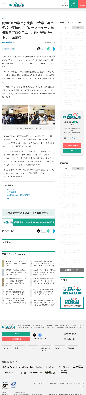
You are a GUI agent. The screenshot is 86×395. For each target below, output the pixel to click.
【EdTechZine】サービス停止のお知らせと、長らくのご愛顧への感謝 (16, 263)
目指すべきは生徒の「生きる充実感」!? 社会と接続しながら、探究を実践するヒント (71, 252)
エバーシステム (12, 198)
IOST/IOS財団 (11, 192)
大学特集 (71, 348)
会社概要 (69, 383)
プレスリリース (12, 189)
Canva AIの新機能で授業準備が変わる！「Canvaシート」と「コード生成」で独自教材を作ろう (73, 87)
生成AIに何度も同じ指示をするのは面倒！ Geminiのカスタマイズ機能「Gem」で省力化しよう (44, 263)
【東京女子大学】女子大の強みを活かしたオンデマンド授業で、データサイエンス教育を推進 (71, 262)
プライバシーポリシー (70, 386)
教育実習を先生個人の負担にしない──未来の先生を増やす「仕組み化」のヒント (16, 272)
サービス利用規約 (79, 383)
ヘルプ (35, 383)
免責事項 (62, 383)
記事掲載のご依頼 (70, 334)
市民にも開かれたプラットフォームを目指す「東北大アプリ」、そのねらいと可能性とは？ (73, 48)
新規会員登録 (71, 145)
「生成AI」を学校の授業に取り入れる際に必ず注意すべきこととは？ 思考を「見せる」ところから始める (71, 195)
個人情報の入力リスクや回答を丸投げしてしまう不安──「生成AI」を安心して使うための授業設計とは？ (71, 185)
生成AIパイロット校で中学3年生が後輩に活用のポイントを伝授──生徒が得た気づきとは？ (44, 272)
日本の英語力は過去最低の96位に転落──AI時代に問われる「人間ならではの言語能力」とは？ (44, 303)
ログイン (72, 151)
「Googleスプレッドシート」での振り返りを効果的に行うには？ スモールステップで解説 (15, 292)
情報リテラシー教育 (9, 49)
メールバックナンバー (39, 338)
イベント (31, 348)
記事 (66, 168)
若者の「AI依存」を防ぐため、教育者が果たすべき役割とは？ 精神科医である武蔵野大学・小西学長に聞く (71, 216)
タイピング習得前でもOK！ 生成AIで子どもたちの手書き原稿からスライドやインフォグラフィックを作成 (72, 226)
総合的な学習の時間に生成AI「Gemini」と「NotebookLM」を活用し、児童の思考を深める (15, 301)
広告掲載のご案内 (70, 339)
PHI (8, 201)
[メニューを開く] (4, 4)
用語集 (57, 348)
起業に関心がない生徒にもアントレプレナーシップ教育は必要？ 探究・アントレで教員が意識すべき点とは (71, 205)
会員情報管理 (53, 383)
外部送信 (81, 386)
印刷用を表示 (8, 231)
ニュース (77, 168)
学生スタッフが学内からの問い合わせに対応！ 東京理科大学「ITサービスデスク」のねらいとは (73, 94)
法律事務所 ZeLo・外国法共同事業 (18, 195)
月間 (78, 28)
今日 (66, 28)
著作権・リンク (43, 383)
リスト (44, 49)
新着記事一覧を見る (72, 270)
